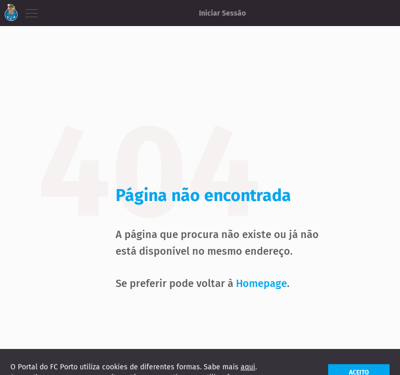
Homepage (261, 283)
